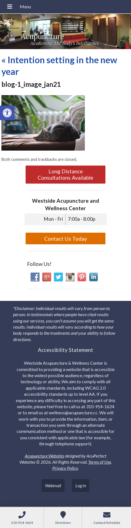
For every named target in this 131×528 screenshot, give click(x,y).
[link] (7, 113)
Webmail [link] (53, 485)
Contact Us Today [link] (65, 238)
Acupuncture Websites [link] (44, 455)
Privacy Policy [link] (65, 468)
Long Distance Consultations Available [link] (65, 174)
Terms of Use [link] (99, 461)
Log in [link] (80, 485)
